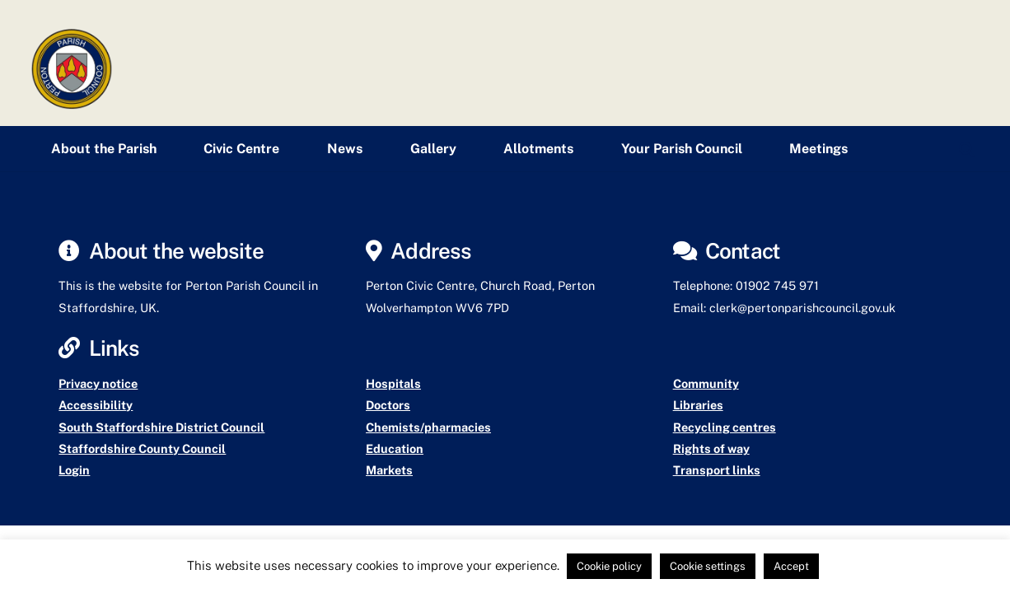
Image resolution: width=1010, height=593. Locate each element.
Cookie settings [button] (708, 566)
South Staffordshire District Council (161, 427)
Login (74, 470)
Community (706, 383)
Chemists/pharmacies (428, 427)
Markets (389, 470)
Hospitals (393, 383)
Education (394, 448)
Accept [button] (791, 566)
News (344, 148)
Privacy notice (98, 383)
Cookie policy (609, 566)
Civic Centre (241, 148)
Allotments (538, 148)
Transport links (716, 470)
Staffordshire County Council (142, 448)
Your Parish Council (681, 148)
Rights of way (711, 448)
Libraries (698, 405)
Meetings (818, 148)
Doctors (388, 405)
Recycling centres (724, 427)
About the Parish (104, 148)
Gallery (433, 148)
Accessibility (95, 405)
